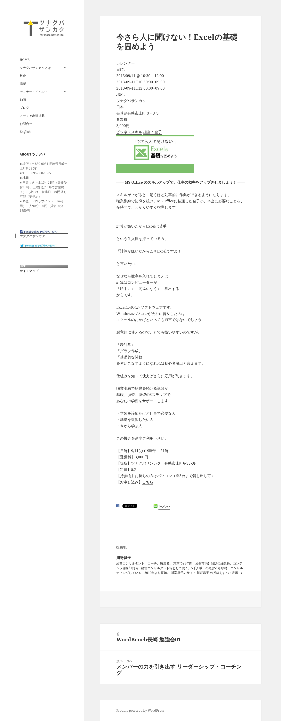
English (25, 132)
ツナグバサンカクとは (35, 68)
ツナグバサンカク (32, 236)
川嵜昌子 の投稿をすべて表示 (218, 573)
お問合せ (26, 124)
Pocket (164, 506)
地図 (25, 177)
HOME (24, 60)
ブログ (24, 108)
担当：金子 (152, 131)
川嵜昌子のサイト (183, 573)
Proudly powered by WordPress (140, 710)
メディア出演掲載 (32, 116)
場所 (23, 84)
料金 (23, 76)
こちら (147, 482)
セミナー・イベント (34, 92)
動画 (23, 100)
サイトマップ (29, 270)
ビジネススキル (129, 131)
